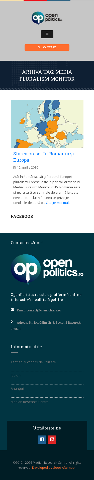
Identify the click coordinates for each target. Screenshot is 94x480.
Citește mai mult (58, 202)
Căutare (47, 47)
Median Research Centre (30, 401)
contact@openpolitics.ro (44, 310)
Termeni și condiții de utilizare (33, 362)
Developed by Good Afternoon (54, 467)
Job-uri (16, 375)
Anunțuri (17, 388)
